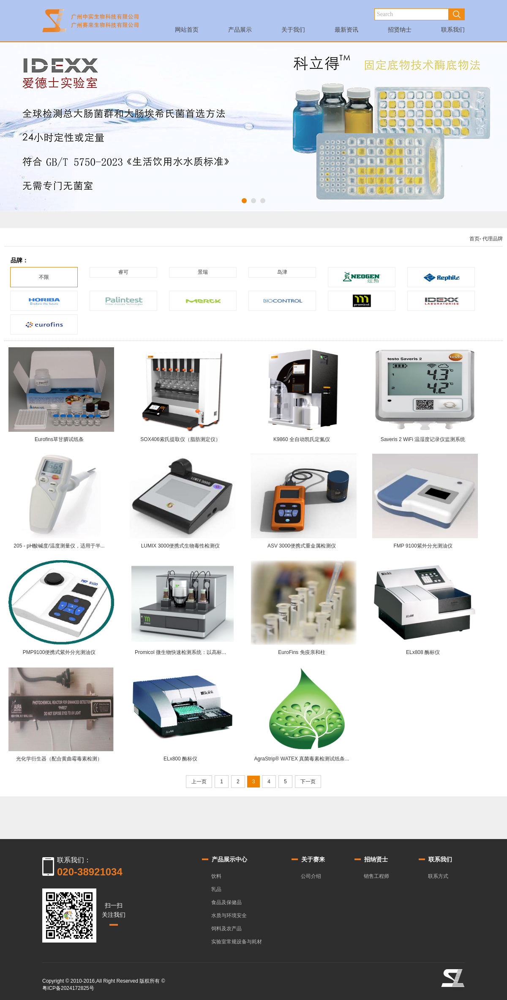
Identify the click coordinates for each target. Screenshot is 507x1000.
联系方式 (438, 876)
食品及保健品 (226, 902)
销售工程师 (376, 876)
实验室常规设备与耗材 (236, 942)
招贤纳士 (400, 31)
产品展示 (240, 31)
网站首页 (187, 31)
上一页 (199, 782)
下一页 (308, 782)
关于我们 (293, 31)
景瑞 (203, 272)
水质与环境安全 (229, 915)
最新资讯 (346, 31)
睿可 (123, 272)
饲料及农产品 (226, 929)
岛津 (282, 272)
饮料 (216, 876)
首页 (474, 239)
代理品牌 (492, 239)
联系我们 (453, 31)
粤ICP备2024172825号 (68, 988)
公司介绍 (311, 876)
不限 (44, 277)
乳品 (216, 889)
